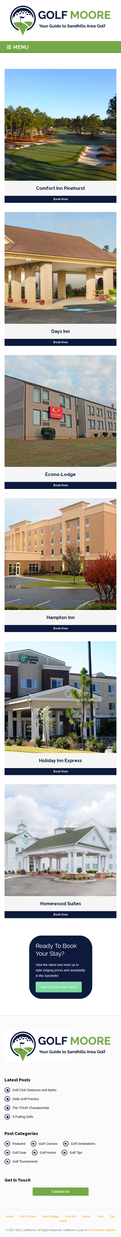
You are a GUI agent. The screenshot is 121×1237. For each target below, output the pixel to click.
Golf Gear (19, 1152)
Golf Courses (48, 1143)
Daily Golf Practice (26, 1099)
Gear (100, 1216)
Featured (19, 1143)
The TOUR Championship (31, 1108)
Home (9, 1216)
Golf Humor (48, 1152)
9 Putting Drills (23, 1117)
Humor (87, 1216)
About (63, 1221)
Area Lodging (50, 1216)
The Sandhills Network (101, 1230)
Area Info (70, 1216)
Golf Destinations (83, 1143)
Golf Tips (76, 1152)
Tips (112, 1216)
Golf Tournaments (25, 1161)
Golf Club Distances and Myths (34, 1090)
